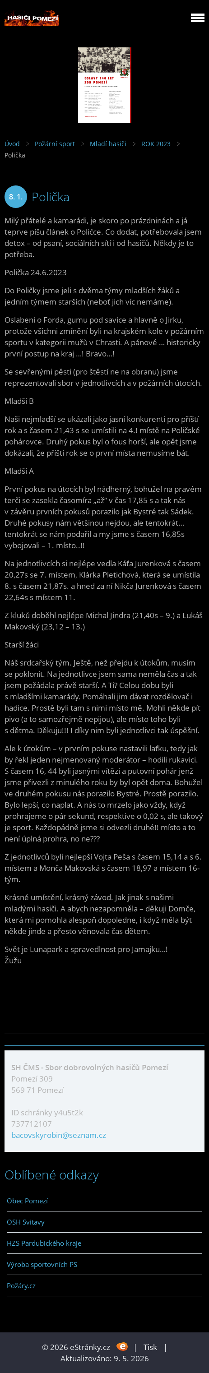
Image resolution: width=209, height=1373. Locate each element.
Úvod (12, 143)
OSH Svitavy (26, 1221)
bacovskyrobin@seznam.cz (58, 1135)
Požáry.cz (21, 1285)
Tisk (150, 1347)
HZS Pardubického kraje (44, 1243)
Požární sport (55, 143)
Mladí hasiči (108, 143)
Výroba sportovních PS (42, 1264)
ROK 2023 (156, 143)
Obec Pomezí (27, 1200)
